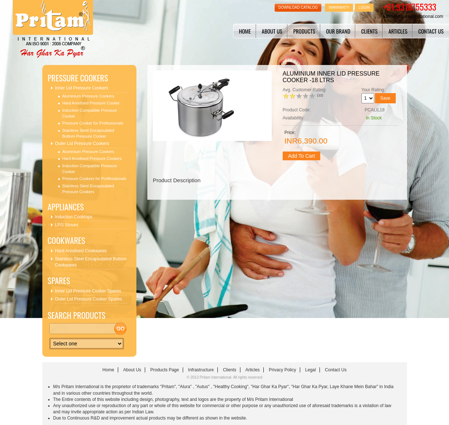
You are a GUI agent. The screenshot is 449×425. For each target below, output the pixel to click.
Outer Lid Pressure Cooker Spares (88, 299)
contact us (431, 31)
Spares (59, 280)
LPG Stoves (66, 224)
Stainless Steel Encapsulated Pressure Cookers (88, 189)
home (245, 31)
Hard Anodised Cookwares (81, 250)
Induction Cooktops (74, 216)
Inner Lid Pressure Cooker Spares (88, 291)
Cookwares (66, 240)
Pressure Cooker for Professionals (93, 123)
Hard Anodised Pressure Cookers (92, 158)
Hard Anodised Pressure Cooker (91, 103)
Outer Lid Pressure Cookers (82, 143)
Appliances (66, 206)
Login (364, 7)
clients (369, 31)
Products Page (164, 369)
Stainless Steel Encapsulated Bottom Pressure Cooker (88, 133)
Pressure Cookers (78, 78)
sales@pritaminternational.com (413, 16)
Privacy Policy (282, 369)
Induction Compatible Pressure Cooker (89, 113)
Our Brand (338, 31)
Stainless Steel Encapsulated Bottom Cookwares (91, 262)
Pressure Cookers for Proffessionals (94, 178)
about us (272, 31)
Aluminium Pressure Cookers (88, 96)
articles (397, 31)
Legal (310, 369)
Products (304, 31)
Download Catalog (298, 7)
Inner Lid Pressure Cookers (81, 88)
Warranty (339, 7)
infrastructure (201, 369)
